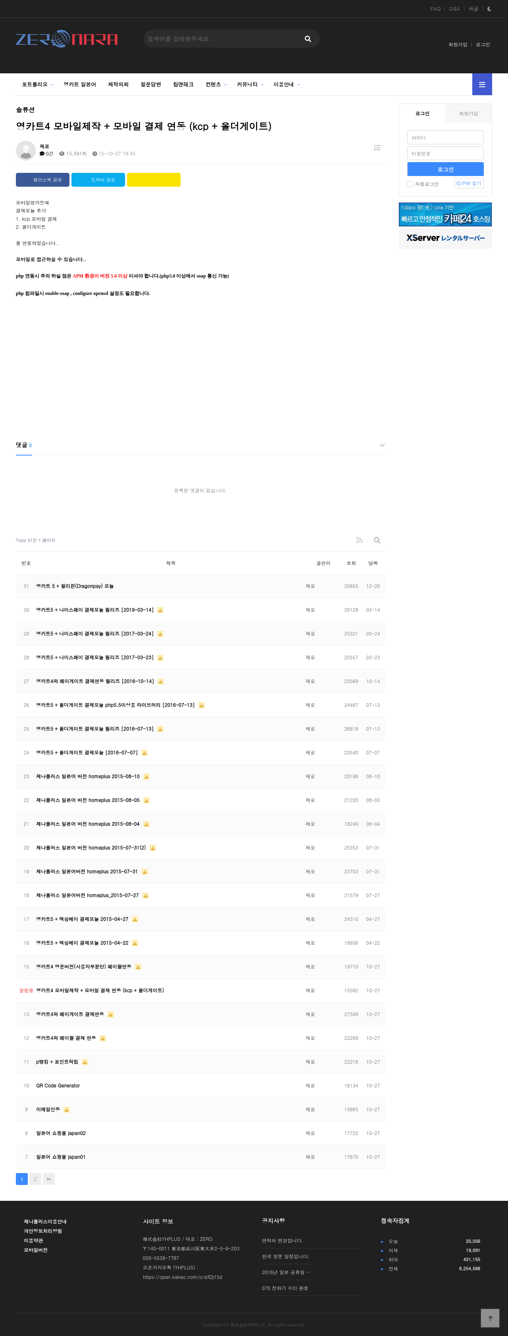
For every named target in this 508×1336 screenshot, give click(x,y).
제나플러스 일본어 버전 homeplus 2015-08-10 (88, 776)
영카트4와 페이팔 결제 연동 (67, 1037)
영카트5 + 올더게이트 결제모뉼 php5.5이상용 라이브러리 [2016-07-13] (116, 704)
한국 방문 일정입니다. (286, 1256)
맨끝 (49, 1179)
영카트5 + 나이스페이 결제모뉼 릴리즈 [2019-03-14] (95, 609)
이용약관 (33, 1240)
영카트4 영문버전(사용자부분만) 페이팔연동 (84, 966)
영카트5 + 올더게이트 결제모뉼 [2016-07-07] (87, 752)
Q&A (454, 8)
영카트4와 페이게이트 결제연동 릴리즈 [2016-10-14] (96, 681)
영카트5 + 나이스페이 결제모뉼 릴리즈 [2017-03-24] (95, 633)
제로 (44, 146)
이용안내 (283, 84)
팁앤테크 (183, 84)
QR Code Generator (58, 1085)
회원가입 (458, 44)
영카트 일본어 (80, 84)
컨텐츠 (213, 84)
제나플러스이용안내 (45, 1221)
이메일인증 (49, 1109)
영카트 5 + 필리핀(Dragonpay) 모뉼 (75, 585)
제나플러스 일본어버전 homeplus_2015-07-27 (88, 895)
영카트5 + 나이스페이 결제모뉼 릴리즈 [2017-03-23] (95, 657)
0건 (47, 153)
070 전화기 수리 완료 (285, 1287)
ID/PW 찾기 (468, 183)
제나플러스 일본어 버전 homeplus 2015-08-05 (88, 799)
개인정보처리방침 (43, 1230)
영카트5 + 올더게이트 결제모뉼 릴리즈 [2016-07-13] (95, 728)
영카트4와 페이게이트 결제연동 (71, 1014)
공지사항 (273, 1221)
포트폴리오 (35, 84)
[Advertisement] (200, 373)
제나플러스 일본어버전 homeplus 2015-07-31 (88, 871)
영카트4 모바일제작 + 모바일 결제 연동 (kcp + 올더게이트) (100, 990)
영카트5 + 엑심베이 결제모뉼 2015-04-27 (83, 918)
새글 (473, 8)
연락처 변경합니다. (283, 1240)
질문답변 (150, 84)
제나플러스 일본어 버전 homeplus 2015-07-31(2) (92, 847)
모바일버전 (36, 1249)
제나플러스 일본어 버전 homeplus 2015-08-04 (88, 823)
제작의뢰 (118, 84)
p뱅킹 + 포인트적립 (58, 1061)
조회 (351, 562)
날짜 (373, 562)
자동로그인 (423, 183)
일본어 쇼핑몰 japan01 (61, 1156)
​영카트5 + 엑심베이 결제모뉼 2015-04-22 (83, 942)
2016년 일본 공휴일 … (286, 1272)
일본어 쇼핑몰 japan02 (61, 1132)
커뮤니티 (247, 84)
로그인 (483, 44)
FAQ (435, 8)
